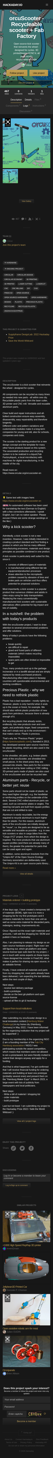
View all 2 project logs (26, 1121)
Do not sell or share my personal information (26, 1446)
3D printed (9, 284)
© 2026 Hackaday (26, 1451)
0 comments (32, 904)
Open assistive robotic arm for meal (20, 1328)
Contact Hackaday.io (24, 1439)
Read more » (9, 868)
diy (28, 288)
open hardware (39, 297)
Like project (39, 73)
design (7, 302)
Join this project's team (14, 245)
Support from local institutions (17, 1008)
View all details (26, 874)
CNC (6, 288)
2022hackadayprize (13, 311)
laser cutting (25, 284)
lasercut (40, 284)
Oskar (26, 65)
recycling (9, 306)
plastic (18, 302)
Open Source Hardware (15, 297)
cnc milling (17, 288)
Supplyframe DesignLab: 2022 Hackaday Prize (8, 122)
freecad (8, 293)
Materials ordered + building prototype (21, 900)
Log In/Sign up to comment (17, 1185)
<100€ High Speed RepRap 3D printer (22, 1245)
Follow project (17, 73)
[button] (47, 5)
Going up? (26, 1432)
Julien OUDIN (12, 1332)
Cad (36, 288)
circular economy (13, 279)
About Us (8, 1439)
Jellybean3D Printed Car (15, 1286)
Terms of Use (11, 1442)
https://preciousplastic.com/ (17, 741)
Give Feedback (42, 1439)
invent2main (11, 1248)
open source (23, 293)
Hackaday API (41, 1442)
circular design (25, 275)
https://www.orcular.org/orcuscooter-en (22, 501)
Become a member (11, 1391)
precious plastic (34, 302)
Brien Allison (11, 1373)
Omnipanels (9, 1370)
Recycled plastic (26, 306)
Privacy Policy (26, 1442)
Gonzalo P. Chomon (15, 1290)
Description (16, 99)
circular (8, 275)
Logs (26, 105)
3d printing (31, 279)
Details (28, 99)
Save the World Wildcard (20, 341)
